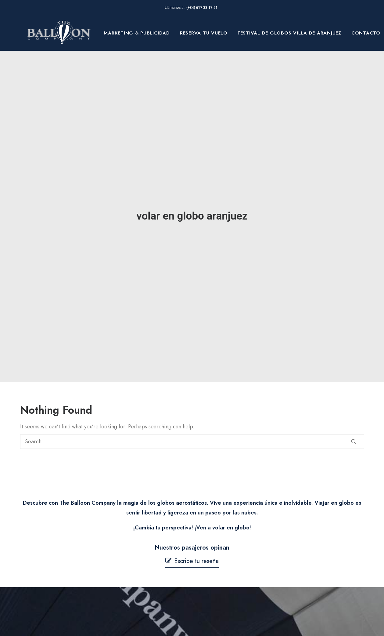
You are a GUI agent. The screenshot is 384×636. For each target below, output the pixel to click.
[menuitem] (136, 33)
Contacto (365, 33)
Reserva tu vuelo (204, 33)
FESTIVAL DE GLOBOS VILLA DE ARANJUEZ (289, 33)
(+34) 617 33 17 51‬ (202, 7)
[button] (354, 388)
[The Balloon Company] (59, 33)
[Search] (192, 388)
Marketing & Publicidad (137, 33)
